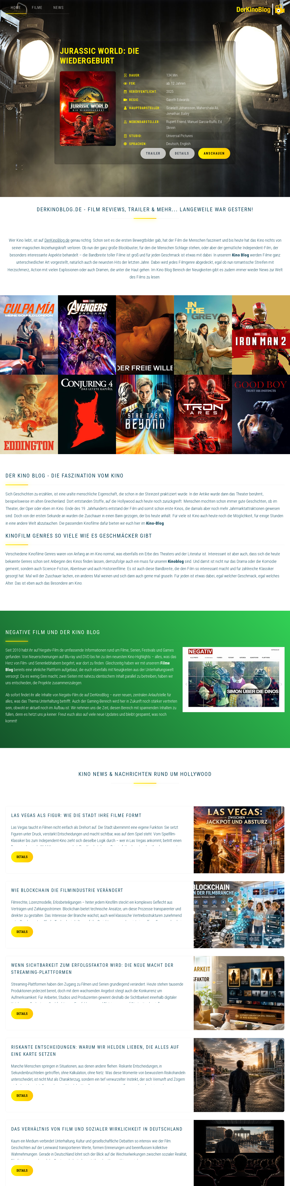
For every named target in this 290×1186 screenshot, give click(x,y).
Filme (37, 7)
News (58, 7)
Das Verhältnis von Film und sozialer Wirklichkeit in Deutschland (97, 1129)
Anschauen (214, 153)
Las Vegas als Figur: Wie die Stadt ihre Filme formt (76, 815)
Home (16, 7)
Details (182, 153)
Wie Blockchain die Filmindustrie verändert (67, 890)
